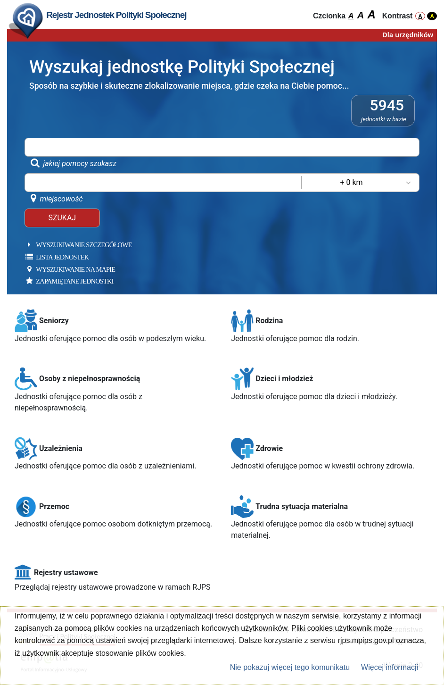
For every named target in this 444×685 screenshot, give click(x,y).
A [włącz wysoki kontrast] (432, 16)
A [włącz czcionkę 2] (360, 15)
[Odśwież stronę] (26, 19)
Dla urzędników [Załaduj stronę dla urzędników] (407, 35)
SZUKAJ (62, 217)
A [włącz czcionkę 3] (371, 14)
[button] (114, 327)
